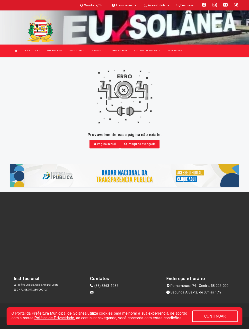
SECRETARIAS (76, 51)
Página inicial (104, 144)
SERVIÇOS (97, 51)
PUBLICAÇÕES (175, 51)
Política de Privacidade (54, 318)
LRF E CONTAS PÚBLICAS (147, 51)
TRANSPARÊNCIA (118, 51)
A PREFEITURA (32, 51)
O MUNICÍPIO (54, 51)
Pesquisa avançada (140, 144)
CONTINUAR (215, 316)
